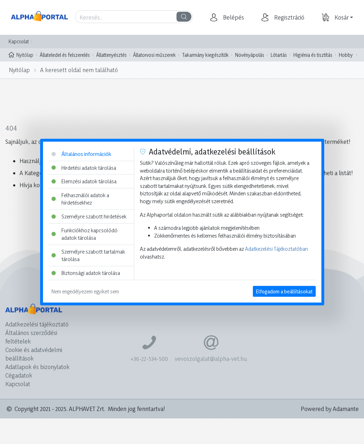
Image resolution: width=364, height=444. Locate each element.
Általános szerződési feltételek (31, 337)
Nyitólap (21, 54)
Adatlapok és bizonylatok (37, 366)
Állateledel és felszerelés (65, 55)
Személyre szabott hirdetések (88, 216)
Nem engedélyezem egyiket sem (85, 291)
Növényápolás (249, 55)
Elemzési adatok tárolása (83, 181)
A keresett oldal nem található (79, 70)
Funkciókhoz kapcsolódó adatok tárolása (84, 234)
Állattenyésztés (111, 55)
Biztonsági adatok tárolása (85, 273)
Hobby (346, 55)
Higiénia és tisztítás (312, 55)
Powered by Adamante (330, 408)
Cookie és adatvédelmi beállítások (33, 354)
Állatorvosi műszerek (154, 55)
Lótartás (279, 55)
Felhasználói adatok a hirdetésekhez (80, 198)
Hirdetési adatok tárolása (83, 167)
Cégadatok (18, 375)
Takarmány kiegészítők (205, 55)
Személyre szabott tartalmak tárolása (88, 255)
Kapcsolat (19, 41)
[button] (232, 17)
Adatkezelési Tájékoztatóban (276, 248)
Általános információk (81, 154)
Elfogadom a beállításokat (284, 291)
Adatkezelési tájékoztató (37, 324)
